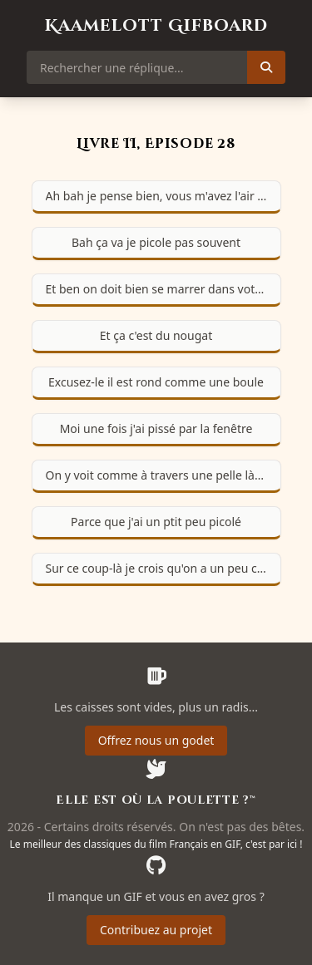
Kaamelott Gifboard (156, 25)
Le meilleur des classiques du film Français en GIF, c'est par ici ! (156, 844)
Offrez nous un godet (156, 740)
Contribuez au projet (156, 930)
